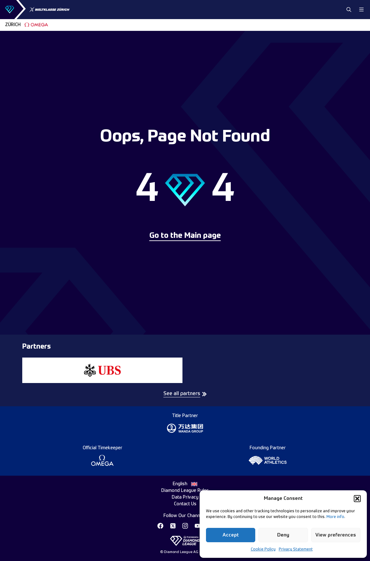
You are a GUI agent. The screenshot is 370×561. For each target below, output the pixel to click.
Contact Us (185, 504)
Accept (231, 535)
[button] (357, 498)
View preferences (335, 535)
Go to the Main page (185, 236)
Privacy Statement (296, 549)
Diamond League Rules (185, 490)
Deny (283, 535)
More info (335, 517)
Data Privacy (185, 497)
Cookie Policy (263, 549)
